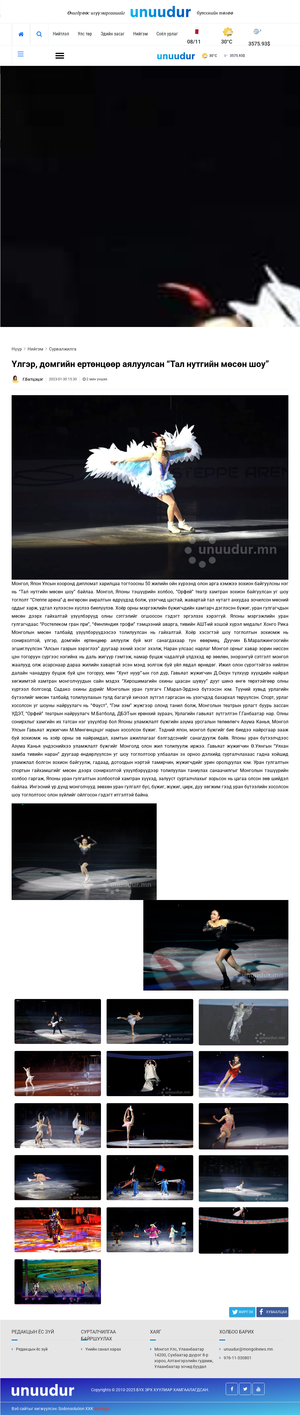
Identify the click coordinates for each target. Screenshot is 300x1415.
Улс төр (85, 34)
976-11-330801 (238, 1358)
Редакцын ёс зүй (32, 1349)
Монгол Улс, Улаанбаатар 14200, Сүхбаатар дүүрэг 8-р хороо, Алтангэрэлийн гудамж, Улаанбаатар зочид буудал (183, 1358)
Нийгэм (140, 34)
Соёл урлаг (167, 34)
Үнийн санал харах (103, 1349)
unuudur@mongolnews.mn (248, 1349)
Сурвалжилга (62, 349)
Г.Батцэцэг (33, 379)
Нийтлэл (61, 34)
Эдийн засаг (112, 34)
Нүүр (17, 349)
